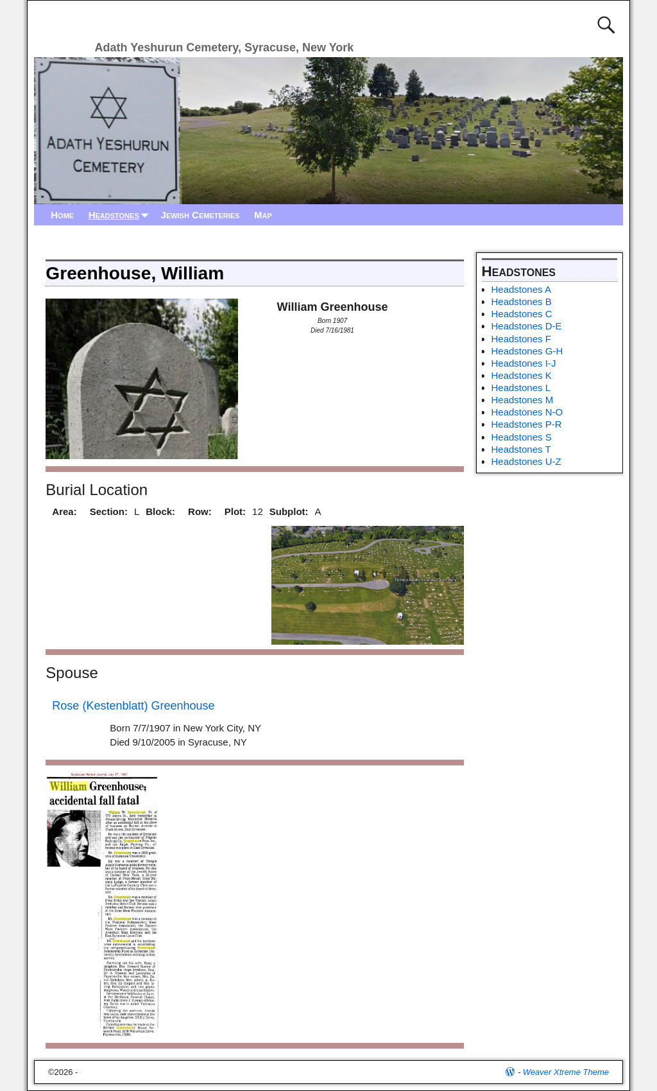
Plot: (235, 511)
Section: (109, 511)
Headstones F (521, 338)
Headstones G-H (527, 350)
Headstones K (521, 375)
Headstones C (521, 313)
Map (263, 214)
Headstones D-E (526, 325)
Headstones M (522, 399)
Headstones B (521, 301)
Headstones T (521, 449)
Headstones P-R (526, 424)
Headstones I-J (523, 363)
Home (62, 214)
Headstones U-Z (526, 461)
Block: (160, 511)
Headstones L (521, 387)
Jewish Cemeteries (199, 214)
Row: (200, 511)
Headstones (121, 214)
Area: (64, 511)
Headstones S (521, 437)
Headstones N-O (527, 411)
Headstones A (521, 289)
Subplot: (289, 511)
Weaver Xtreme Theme (566, 1072)
